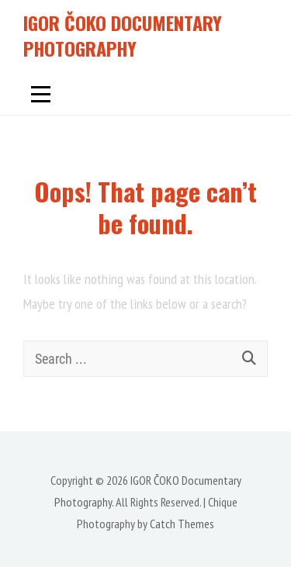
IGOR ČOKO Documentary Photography (122, 35)
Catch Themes (182, 523)
